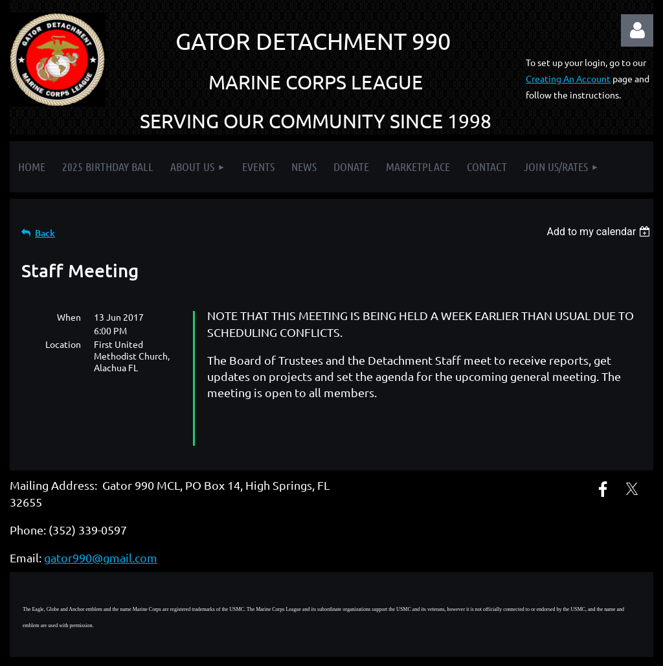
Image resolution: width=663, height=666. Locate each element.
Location (63, 344)
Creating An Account (568, 78)
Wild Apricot (499, 649)
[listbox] (599, 232)
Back (45, 233)
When (69, 317)
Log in (637, 30)
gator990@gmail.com (100, 527)
